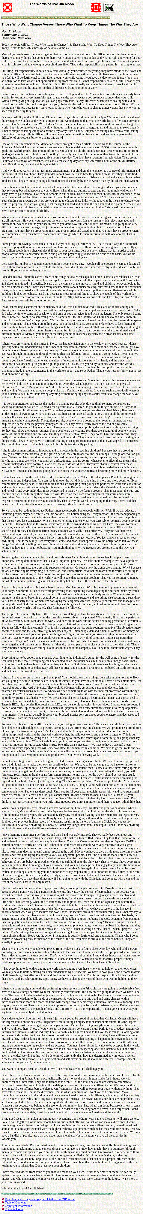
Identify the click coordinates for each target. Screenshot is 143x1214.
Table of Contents (15, 1202)
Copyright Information (18, 1205)
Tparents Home (14, 1209)
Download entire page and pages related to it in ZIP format (40, 1199)
